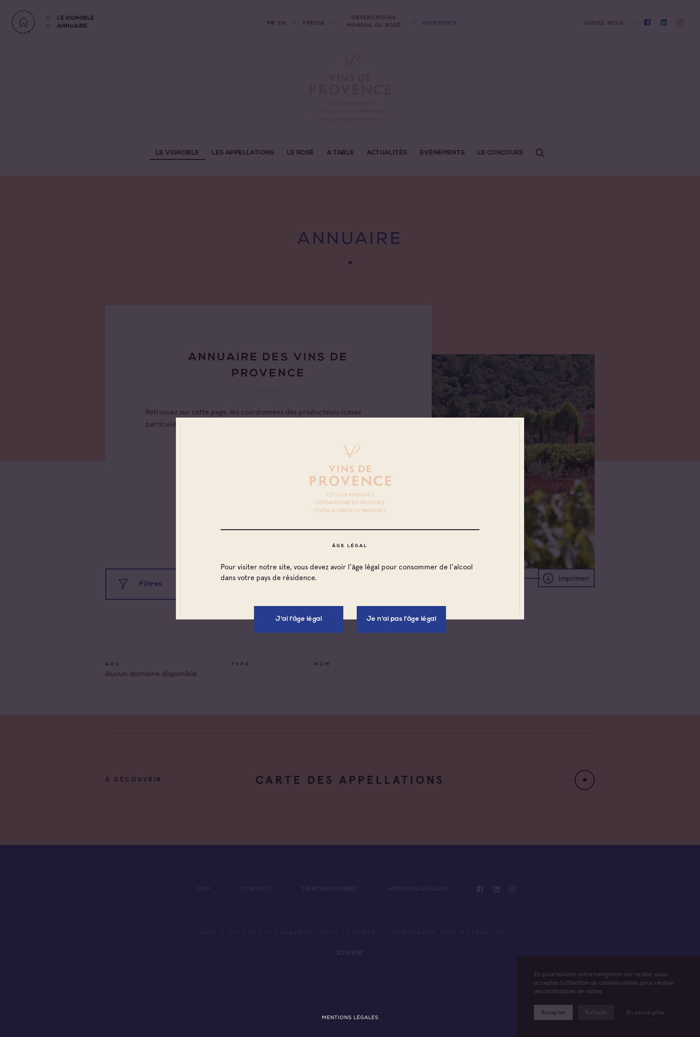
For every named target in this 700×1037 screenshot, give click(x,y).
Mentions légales (350, 1017)
